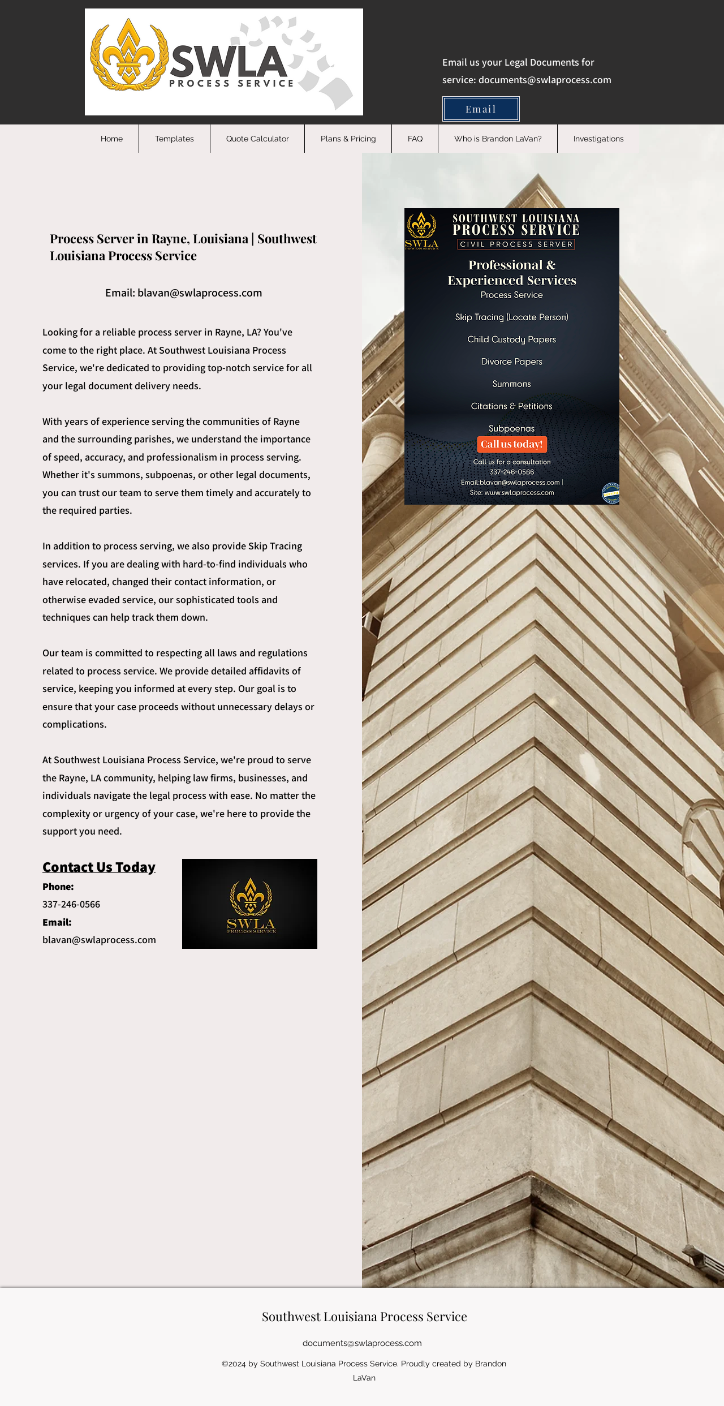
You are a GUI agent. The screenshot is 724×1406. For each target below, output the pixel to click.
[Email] (481, 109)
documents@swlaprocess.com (545, 79)
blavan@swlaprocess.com (199, 292)
